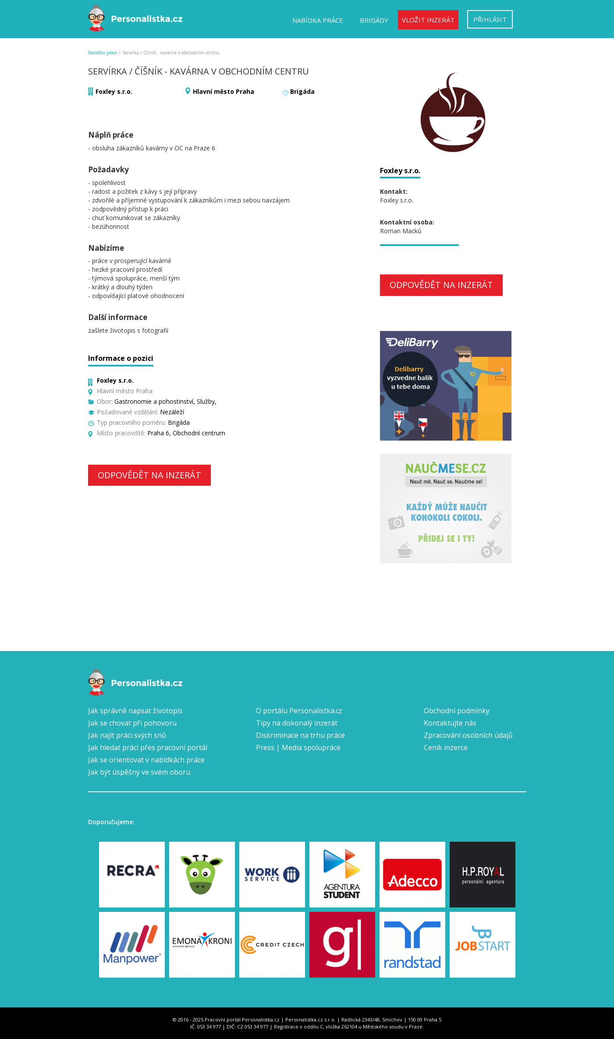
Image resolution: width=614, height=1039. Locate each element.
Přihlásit (490, 19)
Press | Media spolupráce (298, 747)
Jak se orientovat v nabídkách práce (146, 760)
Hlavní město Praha (223, 91)
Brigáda (302, 91)
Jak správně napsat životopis (135, 710)
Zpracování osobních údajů (468, 735)
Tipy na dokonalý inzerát (296, 723)
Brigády (374, 20)
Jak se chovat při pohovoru (132, 723)
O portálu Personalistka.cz (299, 710)
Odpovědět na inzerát (149, 475)
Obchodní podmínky (457, 710)
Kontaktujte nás (450, 723)
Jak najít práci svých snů (127, 735)
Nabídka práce (317, 20)
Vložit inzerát (428, 19)
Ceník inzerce (446, 747)
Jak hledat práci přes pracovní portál (147, 747)
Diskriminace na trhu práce (300, 735)
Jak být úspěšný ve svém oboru (139, 772)
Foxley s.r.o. (114, 91)
